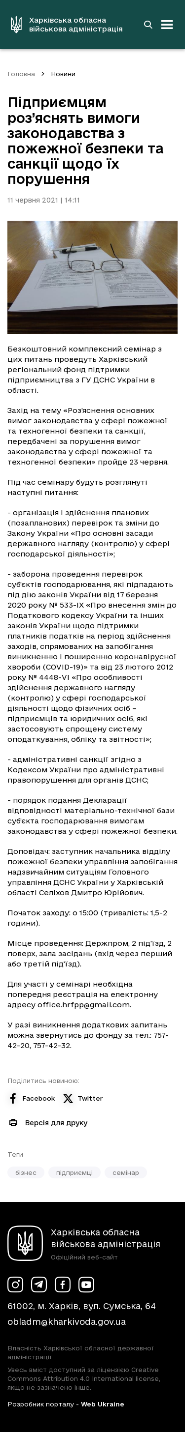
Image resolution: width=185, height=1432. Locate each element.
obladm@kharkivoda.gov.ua (66, 1321)
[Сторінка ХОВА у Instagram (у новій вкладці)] (15, 1284)
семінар (125, 1172)
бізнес (26, 1172)
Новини (63, 73)
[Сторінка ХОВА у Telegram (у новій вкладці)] (39, 1284)
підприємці (74, 1172)
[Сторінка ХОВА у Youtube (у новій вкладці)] (86, 1284)
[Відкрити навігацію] (167, 24)
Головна (21, 73)
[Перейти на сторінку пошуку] (148, 24)
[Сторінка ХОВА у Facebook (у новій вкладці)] (63, 1284)
